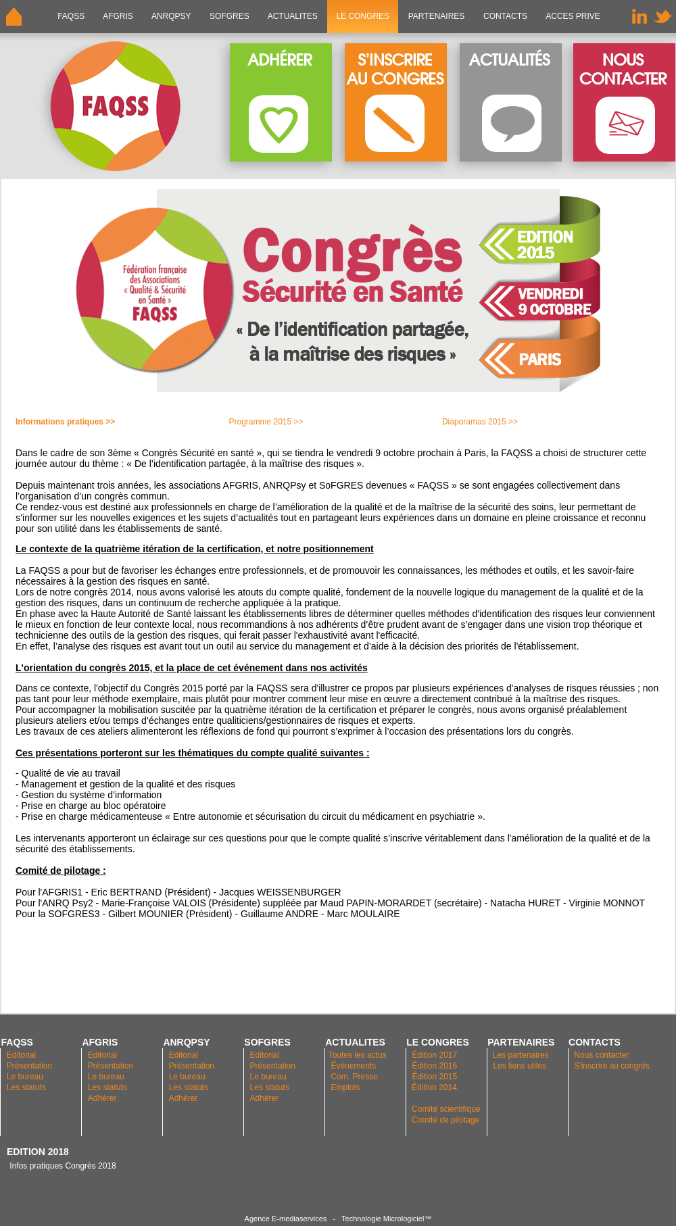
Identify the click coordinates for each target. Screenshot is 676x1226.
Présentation (29, 1066)
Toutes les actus (358, 1055)
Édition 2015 (434, 1076)
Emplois (345, 1087)
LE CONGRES (362, 16)
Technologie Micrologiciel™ (386, 1219)
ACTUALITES (293, 16)
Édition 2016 (434, 1066)
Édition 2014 (434, 1087)
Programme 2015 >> (265, 421)
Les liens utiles (519, 1066)
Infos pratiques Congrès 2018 (61, 1166)
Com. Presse (354, 1076)
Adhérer (103, 1098)
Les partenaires (520, 1055)
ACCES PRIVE (573, 16)
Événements (354, 1066)
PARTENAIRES (436, 16)
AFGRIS (118, 16)
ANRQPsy (171, 16)
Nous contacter (601, 1055)
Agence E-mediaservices (286, 1219)
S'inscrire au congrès (612, 1066)
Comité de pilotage (445, 1120)
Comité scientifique (446, 1109)
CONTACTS (505, 16)
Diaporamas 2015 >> (480, 421)
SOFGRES (229, 16)
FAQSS (71, 16)
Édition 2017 (434, 1055)
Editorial (21, 1055)
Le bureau (25, 1076)
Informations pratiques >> (65, 421)
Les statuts (26, 1087)
